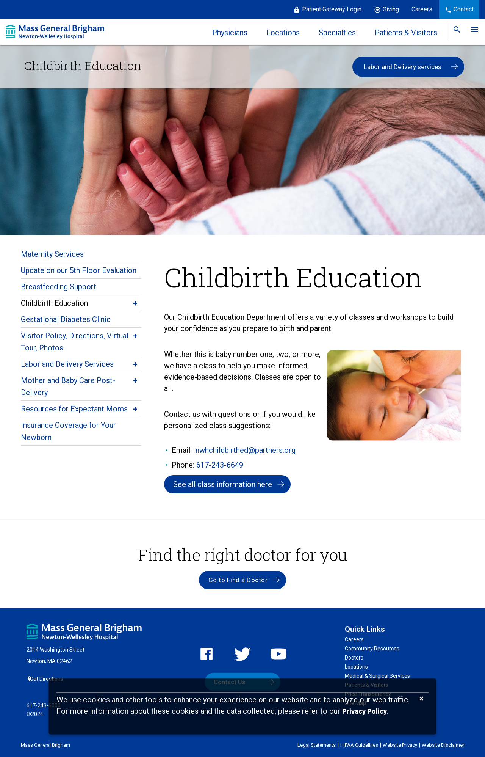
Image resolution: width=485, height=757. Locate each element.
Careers (421, 9)
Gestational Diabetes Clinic (66, 319)
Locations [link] (280, 32)
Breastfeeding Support (58, 286)
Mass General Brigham (45, 745)
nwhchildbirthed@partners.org (246, 450)
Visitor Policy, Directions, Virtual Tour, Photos (74, 341)
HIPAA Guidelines (359, 745)
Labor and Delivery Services (67, 364)
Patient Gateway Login (331, 9)
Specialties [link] (334, 32)
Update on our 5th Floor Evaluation (78, 270)
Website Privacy (400, 745)
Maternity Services (52, 254)
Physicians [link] (227, 32)
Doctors (354, 661)
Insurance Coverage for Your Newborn (68, 431)
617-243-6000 (44, 705)
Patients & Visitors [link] (403, 32)
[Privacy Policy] (364, 712)
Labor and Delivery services (402, 67)
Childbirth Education (54, 303)
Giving (391, 9)
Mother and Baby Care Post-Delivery (68, 386)
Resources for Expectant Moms (74, 408)
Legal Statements (316, 745)
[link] (454, 32)
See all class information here (224, 485)
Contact (464, 9)
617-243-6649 (219, 465)
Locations (356, 670)
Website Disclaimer (443, 745)
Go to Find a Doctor (237, 583)
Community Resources (372, 652)
